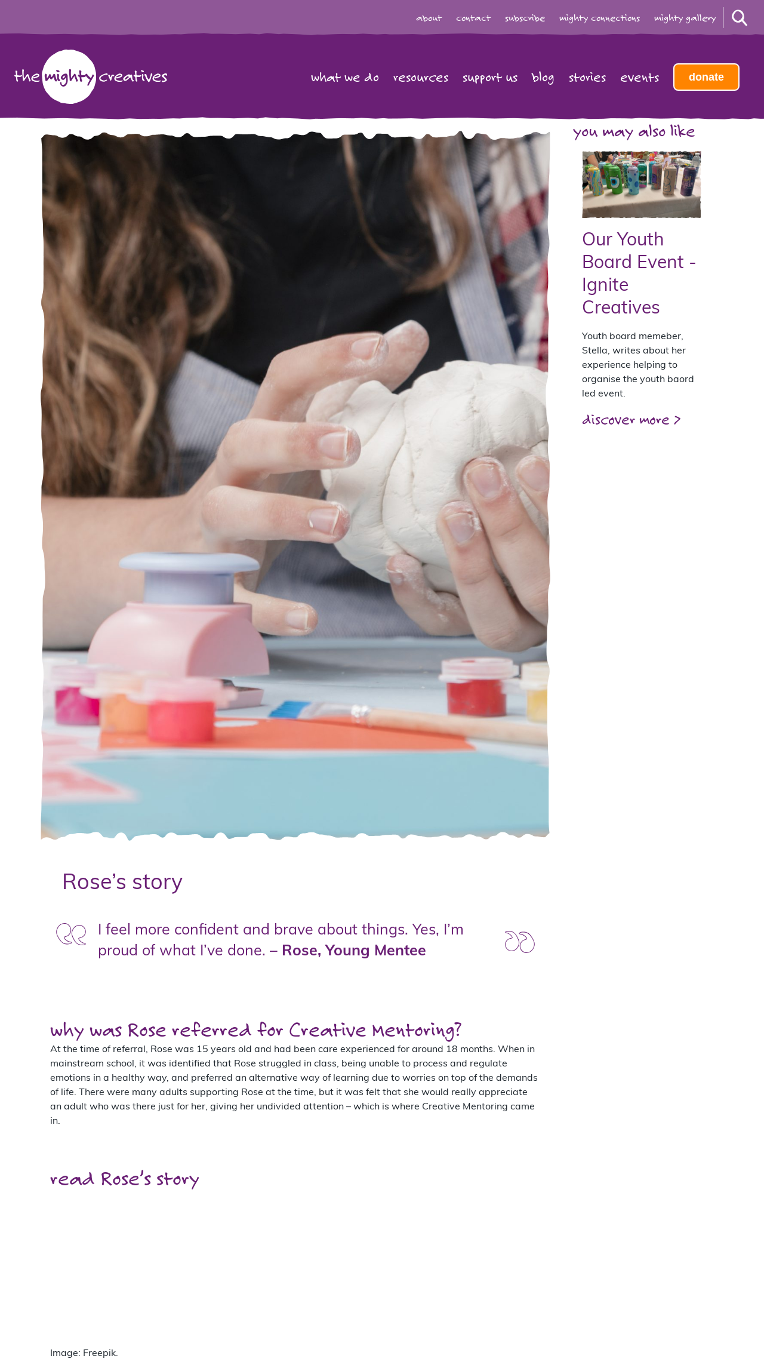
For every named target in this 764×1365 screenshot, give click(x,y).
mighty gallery (685, 18)
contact (473, 18)
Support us (490, 77)
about (429, 18)
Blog (543, 77)
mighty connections (599, 18)
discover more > (631, 418)
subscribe (525, 18)
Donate (706, 77)
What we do (345, 77)
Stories (587, 77)
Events (639, 77)
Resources (420, 77)
